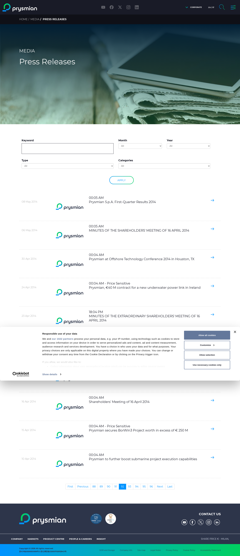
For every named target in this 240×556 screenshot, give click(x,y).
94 (137, 486)
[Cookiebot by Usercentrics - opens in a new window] (21, 549)
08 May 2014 (29, 201)
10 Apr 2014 (29, 458)
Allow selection (207, 530)
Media (34, 19)
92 (122, 486)
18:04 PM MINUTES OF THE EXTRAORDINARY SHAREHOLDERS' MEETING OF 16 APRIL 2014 (144, 316)
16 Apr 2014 (29, 373)
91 (115, 486)
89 (101, 486)
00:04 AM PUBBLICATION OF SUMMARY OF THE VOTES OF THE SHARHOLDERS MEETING (145, 373)
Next (160, 486)
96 (151, 486)
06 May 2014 (29, 230)
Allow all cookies (207, 510)
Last (170, 486)
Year (170, 140)
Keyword (28, 140)
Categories (125, 160)
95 (144, 486)
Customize (207, 520)
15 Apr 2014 (29, 430)
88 (94, 486)
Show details (49, 549)
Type (25, 160)
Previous (82, 486)
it (213, 7)
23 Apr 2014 (29, 315)
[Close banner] (235, 507)
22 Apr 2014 (29, 344)
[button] (193, 7)
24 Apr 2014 (29, 287)
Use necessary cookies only (207, 540)
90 (108, 486)
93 (129, 486)
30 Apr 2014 (29, 258)
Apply (121, 180)
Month (122, 140)
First (70, 486)
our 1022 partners (62, 514)
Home (23, 19)
